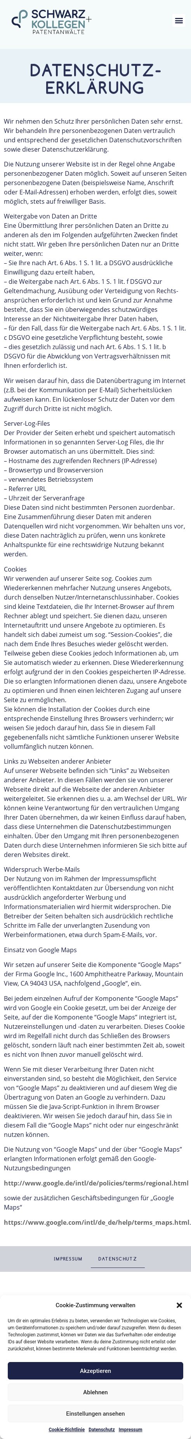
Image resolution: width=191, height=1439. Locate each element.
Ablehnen (95, 1392)
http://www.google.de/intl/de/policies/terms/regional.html (96, 1183)
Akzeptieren (95, 1370)
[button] (179, 1305)
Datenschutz (102, 1429)
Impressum (130, 1429)
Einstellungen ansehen (95, 1413)
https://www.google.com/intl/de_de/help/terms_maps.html (96, 1222)
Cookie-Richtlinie (67, 1429)
